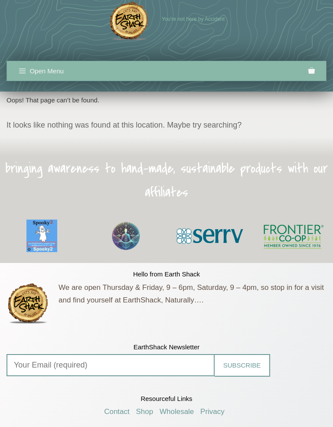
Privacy (212, 411)
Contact (117, 411)
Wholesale (177, 411)
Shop (144, 411)
